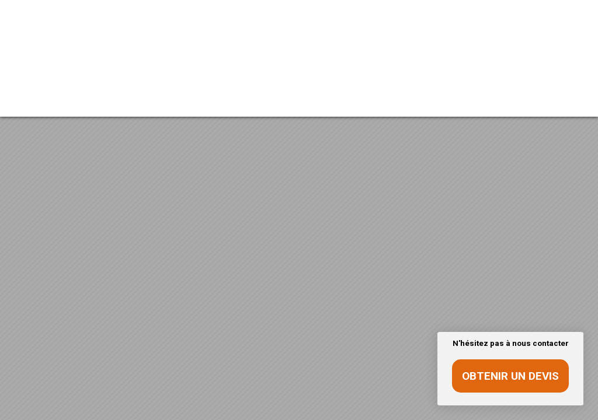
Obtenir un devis (510, 376)
